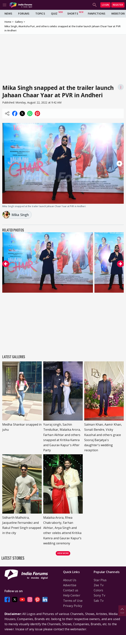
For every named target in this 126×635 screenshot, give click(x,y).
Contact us (70, 590)
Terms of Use (73, 601)
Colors (98, 590)
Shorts (72, 13)
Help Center (71, 595)
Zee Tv (99, 585)
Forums (23, 13)
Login (105, 4)
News (8, 13)
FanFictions (96, 13)
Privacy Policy (72, 606)
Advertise (70, 585)
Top (122, 610)
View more (63, 553)
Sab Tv (99, 601)
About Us (70, 580)
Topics (40, 13)
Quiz (54, 13)
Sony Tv (99, 595)
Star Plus (100, 580)
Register (118, 4)
